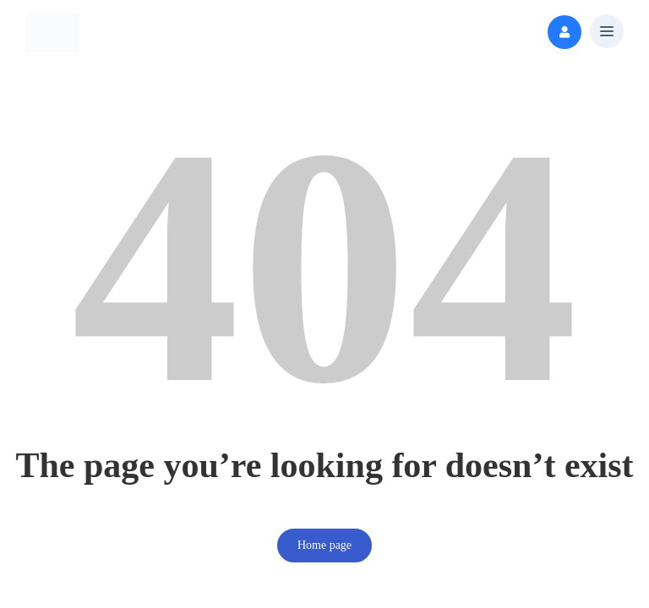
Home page (324, 545)
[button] (607, 33)
